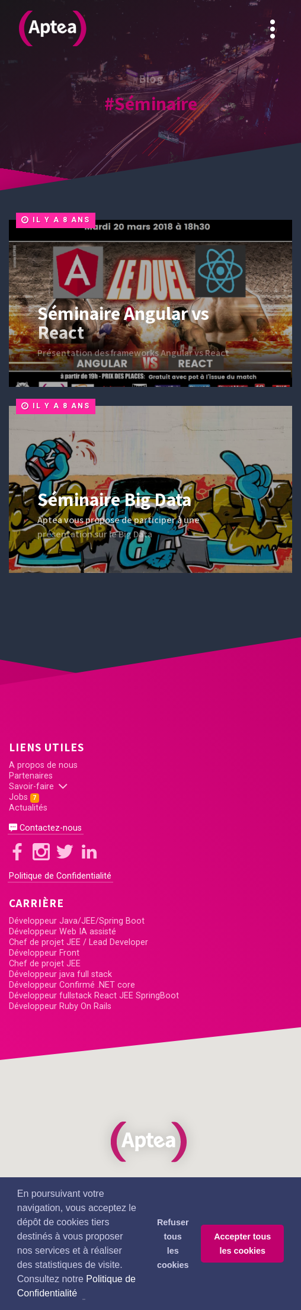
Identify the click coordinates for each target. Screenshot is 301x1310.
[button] (150, 1141)
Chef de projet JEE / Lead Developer (78, 942)
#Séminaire (150, 103)
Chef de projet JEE (45, 964)
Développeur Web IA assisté (62, 932)
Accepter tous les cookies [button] (242, 1243)
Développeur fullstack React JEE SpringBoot (94, 996)
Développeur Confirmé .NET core (72, 985)
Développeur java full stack (60, 974)
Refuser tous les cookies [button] (173, 1244)
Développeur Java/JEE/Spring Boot (77, 921)
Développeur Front (44, 953)
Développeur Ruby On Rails (60, 1006)
